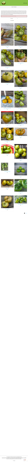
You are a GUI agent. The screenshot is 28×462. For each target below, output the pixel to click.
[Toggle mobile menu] (26, 3)
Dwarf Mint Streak (7, 67)
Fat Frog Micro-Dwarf (7, 141)
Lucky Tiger (7, 154)
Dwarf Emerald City (20, 108)
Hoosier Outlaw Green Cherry (7, 108)
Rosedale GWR (7, 83)
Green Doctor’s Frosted (7, 171)
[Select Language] (26, 460)
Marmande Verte (21, 192)
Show (12, 20)
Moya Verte (7, 188)
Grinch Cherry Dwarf (20, 204)
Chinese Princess (20, 46)
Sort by (11, 18)
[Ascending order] (17, 18)
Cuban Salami (7, 46)
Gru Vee (21, 176)
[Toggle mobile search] (25, 3)
